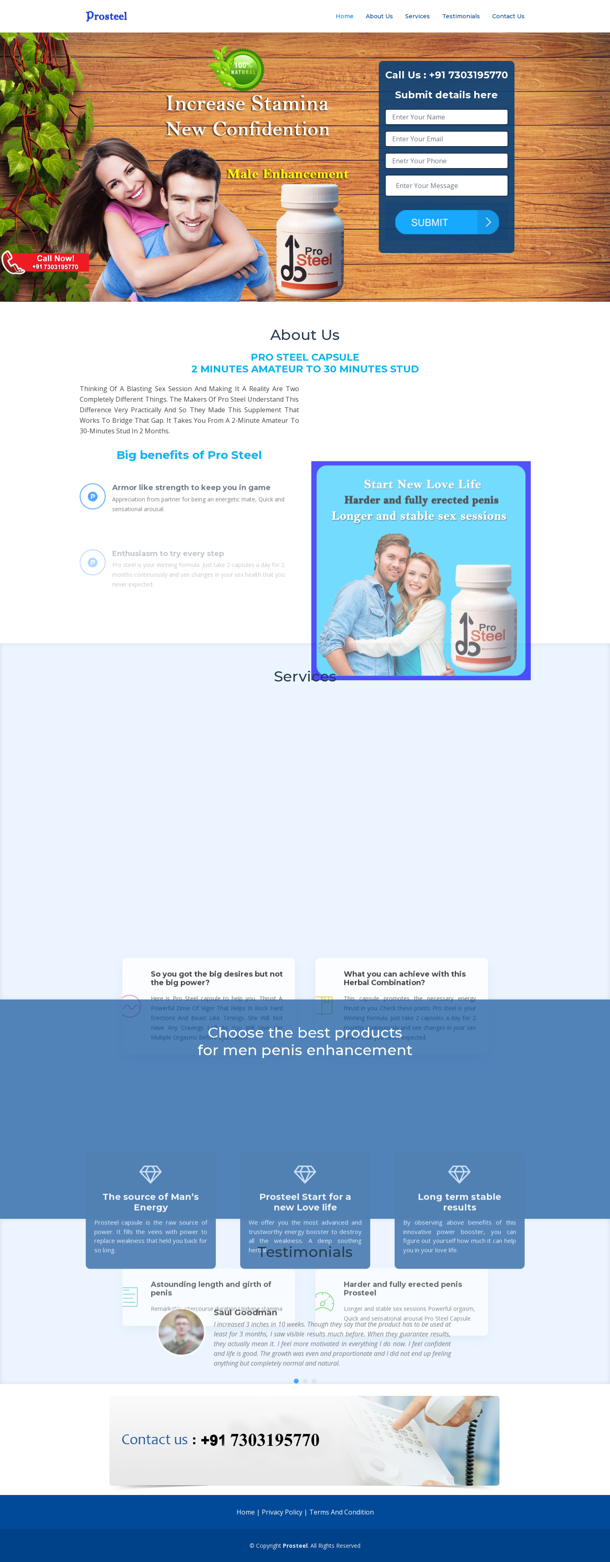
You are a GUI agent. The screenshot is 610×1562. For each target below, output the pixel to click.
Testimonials (461, 16)
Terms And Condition (341, 1512)
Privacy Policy (282, 1512)
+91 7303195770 (468, 75)
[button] (296, 1429)
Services (417, 16)
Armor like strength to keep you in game (191, 512)
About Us (379, 16)
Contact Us (508, 16)
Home (345, 16)
